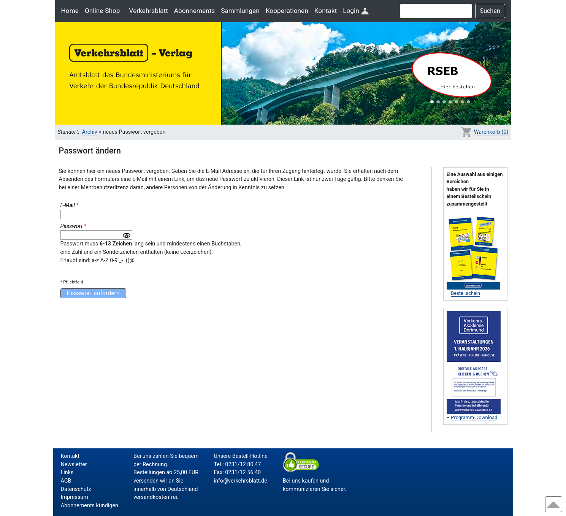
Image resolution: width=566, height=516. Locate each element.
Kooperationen (287, 10)
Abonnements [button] (194, 10)
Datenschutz (76, 489)
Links (67, 472)
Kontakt (325, 10)
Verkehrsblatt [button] (148, 10)
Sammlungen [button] (240, 10)
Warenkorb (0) (491, 132)
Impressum (74, 497)
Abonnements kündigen (90, 505)
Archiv (89, 132)
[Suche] (436, 11)
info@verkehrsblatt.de (240, 481)
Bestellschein (465, 293)
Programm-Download (474, 417)
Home (70, 10)
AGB (66, 481)
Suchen (490, 10)
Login (356, 10)
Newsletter (74, 464)
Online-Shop (102, 10)
